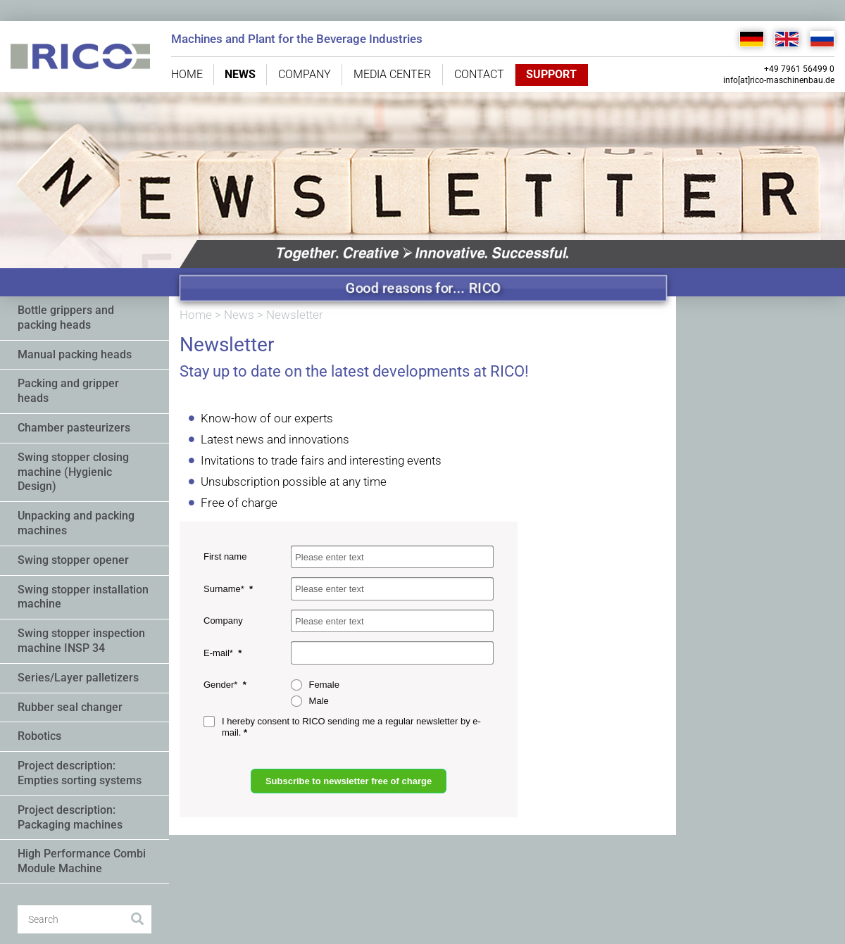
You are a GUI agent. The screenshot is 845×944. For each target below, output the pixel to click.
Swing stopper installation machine (83, 597)
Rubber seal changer (70, 707)
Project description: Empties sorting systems (80, 773)
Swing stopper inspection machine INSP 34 (81, 641)
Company (304, 74)
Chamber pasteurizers (74, 427)
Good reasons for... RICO (423, 287)
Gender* (222, 684)
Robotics (39, 736)
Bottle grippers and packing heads (66, 317)
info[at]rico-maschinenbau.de (778, 80)
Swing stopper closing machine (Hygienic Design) (73, 472)
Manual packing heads (75, 354)
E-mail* (220, 653)
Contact (479, 74)
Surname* (225, 589)
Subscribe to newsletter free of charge (348, 781)
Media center (392, 74)
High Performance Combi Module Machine (82, 861)
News (240, 74)
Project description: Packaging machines (70, 817)
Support (551, 74)
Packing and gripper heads (68, 391)
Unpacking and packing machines (76, 523)
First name (225, 556)
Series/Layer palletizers (78, 677)
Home (187, 74)
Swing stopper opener (73, 560)
